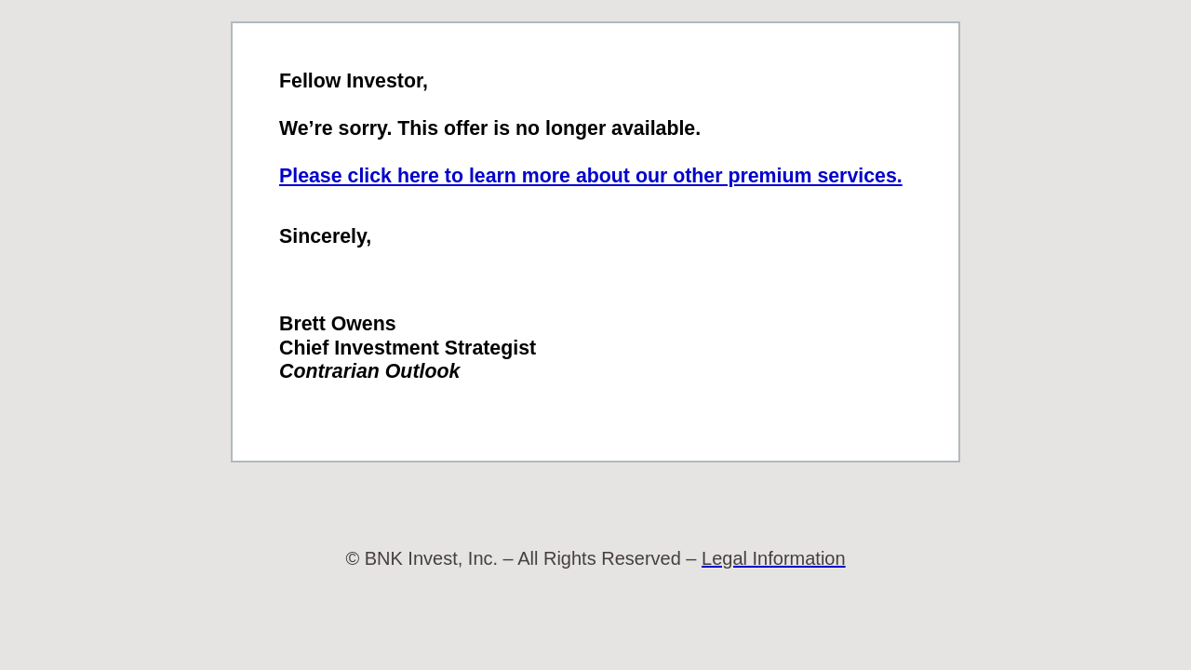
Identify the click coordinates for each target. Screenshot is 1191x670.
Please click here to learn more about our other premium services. (591, 176)
